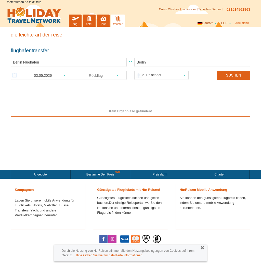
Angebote (41, 174)
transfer (118, 20)
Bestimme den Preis (100, 174)
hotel (89, 20)
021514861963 (238, 9)
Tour (103, 20)
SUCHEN (233, 75)
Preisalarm (160, 174)
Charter (219, 174)
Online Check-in (169, 9)
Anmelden (242, 23)
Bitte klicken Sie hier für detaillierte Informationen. (109, 255)
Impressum (188, 9)
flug (75, 20)
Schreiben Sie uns (209, 9)
